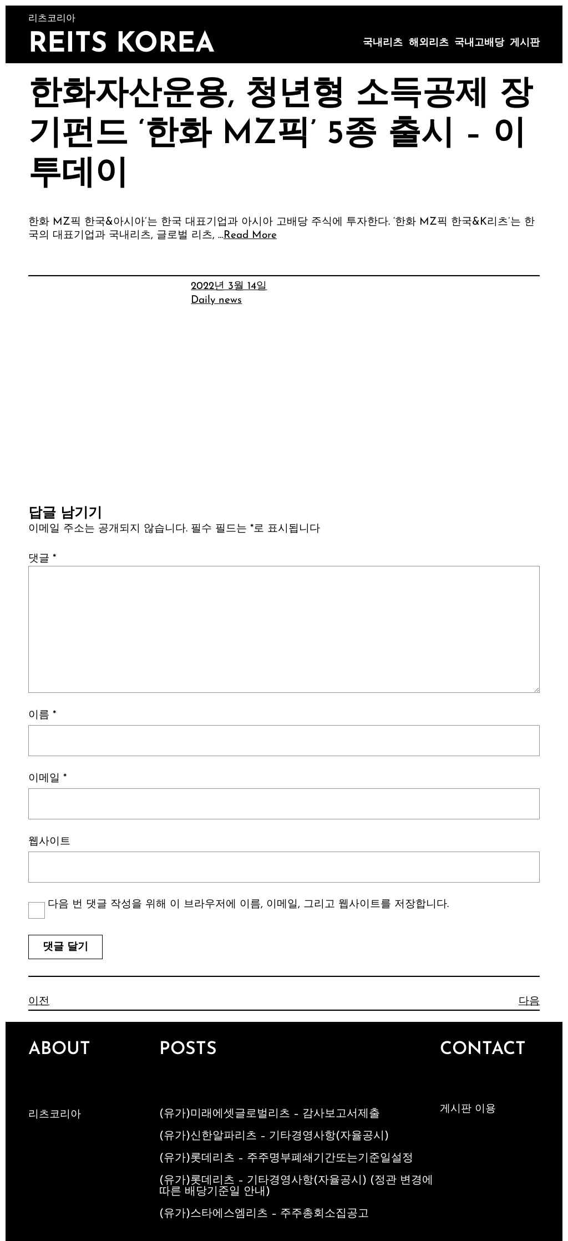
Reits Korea (121, 45)
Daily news (216, 300)
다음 (529, 1001)
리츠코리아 (54, 1115)
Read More (250, 235)
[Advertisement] (284, 422)
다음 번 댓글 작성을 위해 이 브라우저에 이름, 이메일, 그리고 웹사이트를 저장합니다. (248, 904)
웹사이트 (49, 842)
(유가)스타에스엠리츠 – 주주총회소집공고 (264, 1213)
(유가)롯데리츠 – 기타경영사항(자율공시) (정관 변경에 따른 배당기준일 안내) (296, 1186)
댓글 (42, 559)
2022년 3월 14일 (229, 286)
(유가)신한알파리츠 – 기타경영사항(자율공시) (274, 1136)
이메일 (47, 778)
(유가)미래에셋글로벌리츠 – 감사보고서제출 (269, 1114)
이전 (38, 1001)
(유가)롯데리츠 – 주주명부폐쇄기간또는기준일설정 (286, 1158)
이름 (42, 715)
